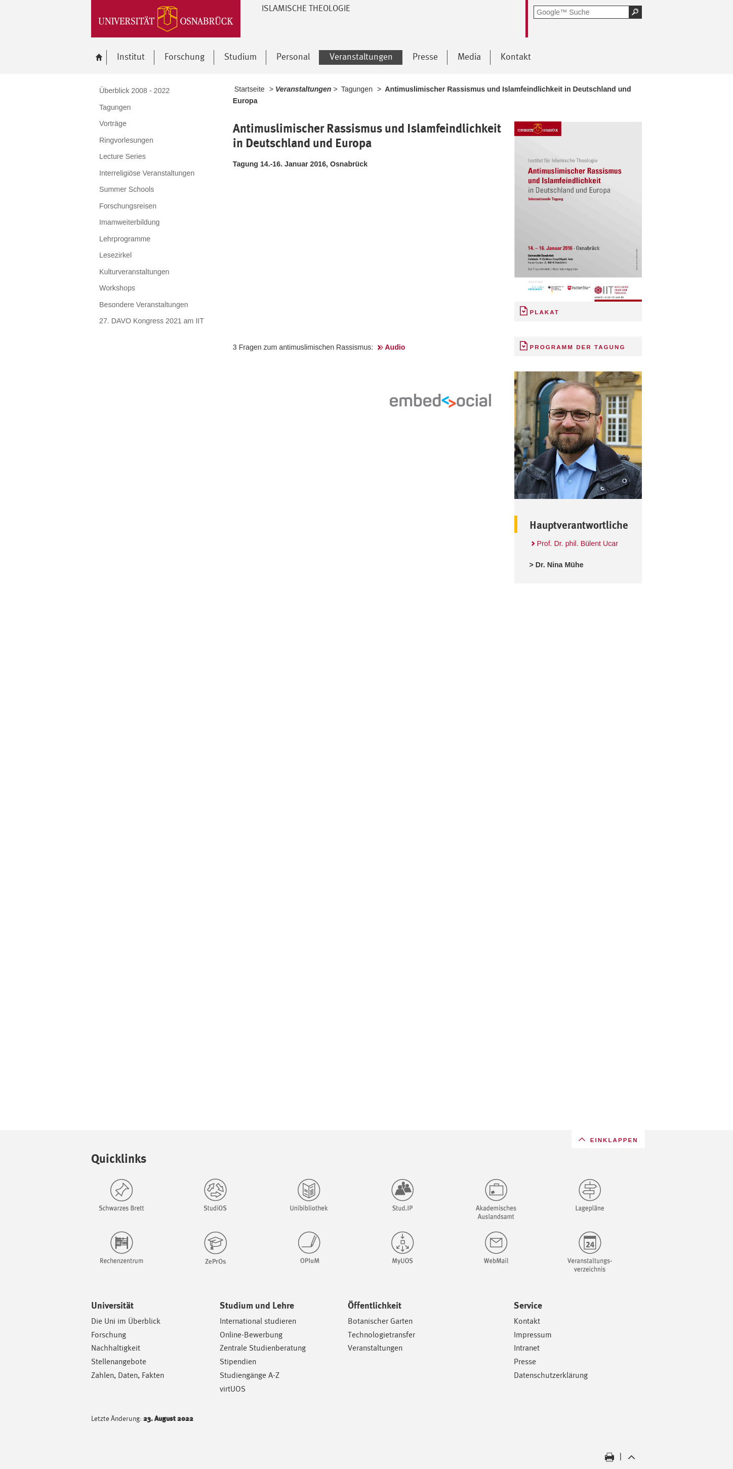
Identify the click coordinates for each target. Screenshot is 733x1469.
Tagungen (357, 89)
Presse (525, 1361)
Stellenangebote (118, 1361)
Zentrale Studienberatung (263, 1348)
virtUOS (233, 1389)
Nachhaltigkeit (115, 1348)
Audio (395, 347)
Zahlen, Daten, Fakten (127, 1375)
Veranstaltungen (375, 1348)
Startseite (249, 89)
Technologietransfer (381, 1334)
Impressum (533, 1334)
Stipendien (238, 1361)
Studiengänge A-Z (249, 1375)
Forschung (108, 1334)
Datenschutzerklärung (551, 1375)
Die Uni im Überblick (125, 1321)
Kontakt (527, 1321)
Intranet (527, 1348)
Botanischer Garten (380, 1321)
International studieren (258, 1321)
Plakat (544, 312)
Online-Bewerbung (251, 1334)
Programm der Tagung (578, 347)
